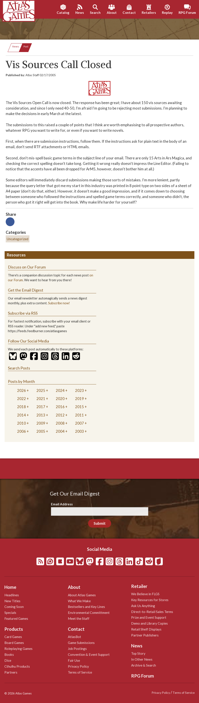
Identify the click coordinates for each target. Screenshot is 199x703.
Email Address (62, 504)
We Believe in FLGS (145, 594)
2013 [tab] (40, 415)
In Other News (141, 659)
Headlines (11, 595)
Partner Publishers (145, 635)
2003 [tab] (79, 431)
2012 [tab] (60, 415)
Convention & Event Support (89, 654)
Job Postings (77, 649)
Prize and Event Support (148, 617)
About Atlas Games (82, 595)
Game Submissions (81, 643)
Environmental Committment (89, 613)
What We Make (79, 601)
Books (9, 654)
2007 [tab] (79, 423)
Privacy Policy (78, 666)
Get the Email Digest (25, 290)
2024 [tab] (60, 390)
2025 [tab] (40, 390)
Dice (7, 660)
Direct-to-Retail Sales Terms (152, 612)
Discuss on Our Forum (27, 267)
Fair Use (74, 660)
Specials (10, 613)
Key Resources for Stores (149, 600)
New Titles (12, 601)
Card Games (13, 637)
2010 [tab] (21, 423)
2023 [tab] (79, 390)
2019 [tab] (79, 398)
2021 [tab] (40, 398)
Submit (100, 523)
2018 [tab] (21, 406)
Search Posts (19, 368)
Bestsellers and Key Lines (86, 607)
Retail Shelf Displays (146, 629)
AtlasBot (74, 637)
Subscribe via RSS (23, 313)
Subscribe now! (59, 303)
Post (26, 46)
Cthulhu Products (17, 666)
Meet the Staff (78, 618)
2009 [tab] (40, 423)
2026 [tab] (21, 390)
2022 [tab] (21, 398)
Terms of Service (80, 672)
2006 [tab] (21, 431)
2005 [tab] (40, 431)
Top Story (138, 653)
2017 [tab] (40, 406)
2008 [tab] (60, 423)
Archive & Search (143, 665)
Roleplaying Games (18, 649)
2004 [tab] (60, 431)
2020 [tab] (60, 398)
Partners (10, 672)
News (15, 46)
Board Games (14, 643)
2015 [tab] (79, 406)
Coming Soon (14, 607)
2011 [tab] (79, 415)
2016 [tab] (60, 406)
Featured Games (16, 618)
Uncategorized (17, 239)
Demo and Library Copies (149, 623)
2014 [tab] (21, 415)
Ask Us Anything (143, 606)
